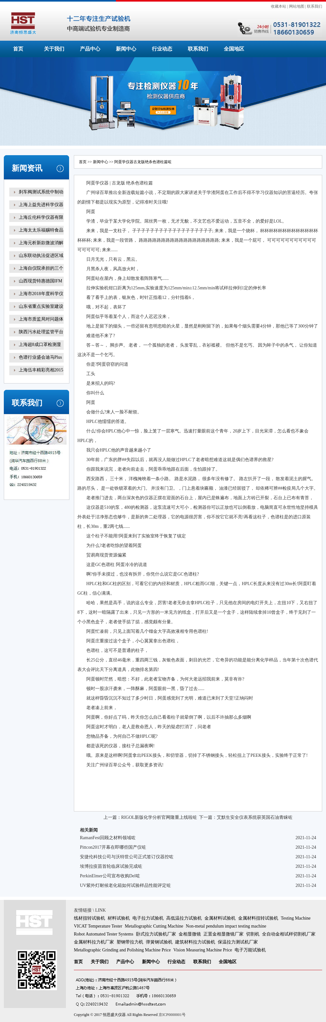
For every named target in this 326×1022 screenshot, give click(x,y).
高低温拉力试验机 (184, 918)
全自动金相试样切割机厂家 (288, 934)
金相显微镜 (190, 934)
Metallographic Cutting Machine (154, 926)
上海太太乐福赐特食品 (41, 230)
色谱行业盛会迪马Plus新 (40, 362)
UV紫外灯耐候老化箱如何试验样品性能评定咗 (125, 885)
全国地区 (234, 49)
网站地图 (296, 6)
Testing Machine (296, 918)
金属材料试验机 (220, 918)
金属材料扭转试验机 (258, 918)
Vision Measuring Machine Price (202, 950)
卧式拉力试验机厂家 (156, 934)
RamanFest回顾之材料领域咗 (108, 837)
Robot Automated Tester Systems (103, 934)
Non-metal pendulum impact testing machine (226, 926)
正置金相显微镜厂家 (223, 934)
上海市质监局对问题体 (41, 319)
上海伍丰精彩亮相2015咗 (41, 374)
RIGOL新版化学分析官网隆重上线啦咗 (159, 817)
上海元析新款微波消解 (41, 242)
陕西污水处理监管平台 (41, 331)
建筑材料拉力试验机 (195, 942)
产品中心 (90, 49)
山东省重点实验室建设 (41, 306)
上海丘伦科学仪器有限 (41, 217)
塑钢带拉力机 (130, 942)
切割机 (252, 934)
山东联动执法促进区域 (41, 255)
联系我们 (314, 6)
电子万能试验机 (250, 950)
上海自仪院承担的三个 (41, 268)
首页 (18, 49)
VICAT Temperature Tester (98, 926)
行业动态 (162, 49)
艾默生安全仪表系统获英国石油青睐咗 (255, 817)
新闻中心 (126, 49)
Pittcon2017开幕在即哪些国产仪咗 (113, 847)
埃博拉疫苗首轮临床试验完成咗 (111, 866)
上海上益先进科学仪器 (41, 204)
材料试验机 (119, 918)
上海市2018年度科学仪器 (41, 298)
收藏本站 (278, 6)
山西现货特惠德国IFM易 (40, 285)
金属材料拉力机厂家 (94, 942)
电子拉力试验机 (148, 918)
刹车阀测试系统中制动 (41, 192)
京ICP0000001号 (172, 1014)
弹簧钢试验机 (159, 942)
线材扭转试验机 (89, 918)
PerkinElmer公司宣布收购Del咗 (110, 876)
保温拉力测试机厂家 (238, 942)
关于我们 (54, 49)
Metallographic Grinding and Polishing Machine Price (122, 950)
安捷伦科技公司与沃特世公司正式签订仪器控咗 (127, 856)
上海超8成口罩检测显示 (40, 349)
